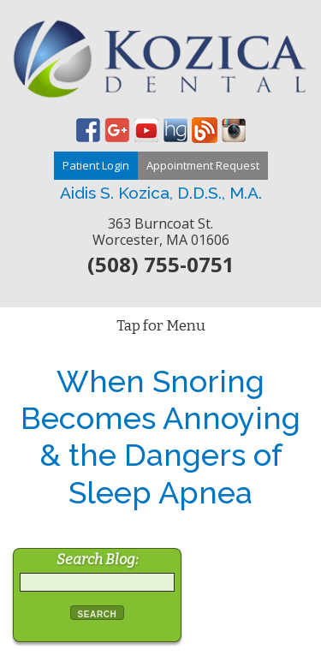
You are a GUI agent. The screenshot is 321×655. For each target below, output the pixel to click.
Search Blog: (97, 559)
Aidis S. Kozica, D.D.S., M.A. (161, 192)
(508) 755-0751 (161, 264)
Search (97, 614)
